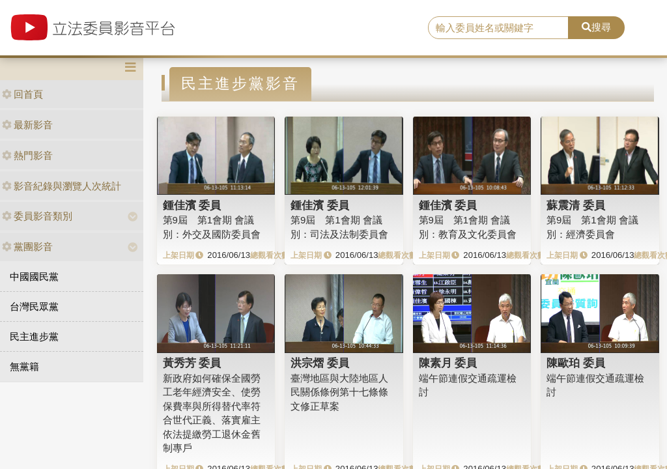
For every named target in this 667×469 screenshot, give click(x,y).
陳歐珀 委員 (575, 363)
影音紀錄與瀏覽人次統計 (61, 186)
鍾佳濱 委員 (192, 205)
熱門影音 (27, 155)
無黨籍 (24, 366)
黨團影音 (27, 246)
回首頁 (22, 94)
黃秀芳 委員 (192, 363)
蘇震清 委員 (575, 205)
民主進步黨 (34, 336)
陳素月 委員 (448, 363)
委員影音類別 (37, 215)
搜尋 (596, 27)
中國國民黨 (34, 276)
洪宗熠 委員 (320, 363)
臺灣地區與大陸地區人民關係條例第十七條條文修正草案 (339, 392)
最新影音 (27, 124)
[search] (498, 28)
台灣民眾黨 (34, 306)
